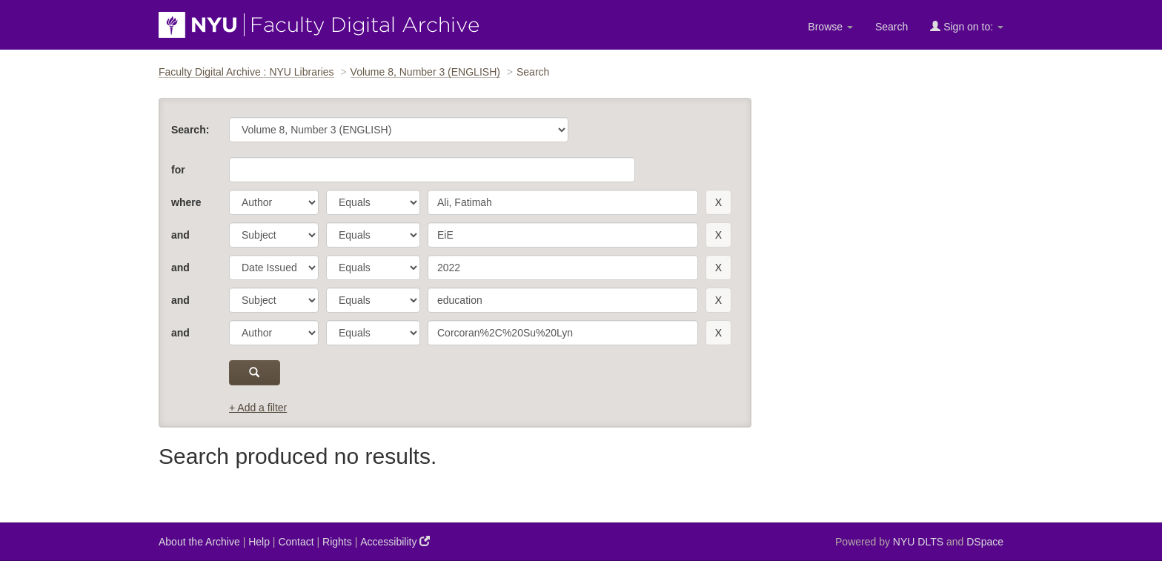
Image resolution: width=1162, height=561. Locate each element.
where (186, 202)
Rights (337, 542)
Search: (190, 130)
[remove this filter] (718, 202)
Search (891, 27)
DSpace (984, 542)
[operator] (373, 202)
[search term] (563, 202)
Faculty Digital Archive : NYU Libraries (246, 72)
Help (259, 542)
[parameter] (274, 202)
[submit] (254, 372)
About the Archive (199, 542)
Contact (295, 542)
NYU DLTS (918, 542)
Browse (830, 27)
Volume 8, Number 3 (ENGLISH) (425, 72)
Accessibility (395, 541)
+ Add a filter (258, 408)
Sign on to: (966, 26)
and (180, 235)
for (178, 170)
